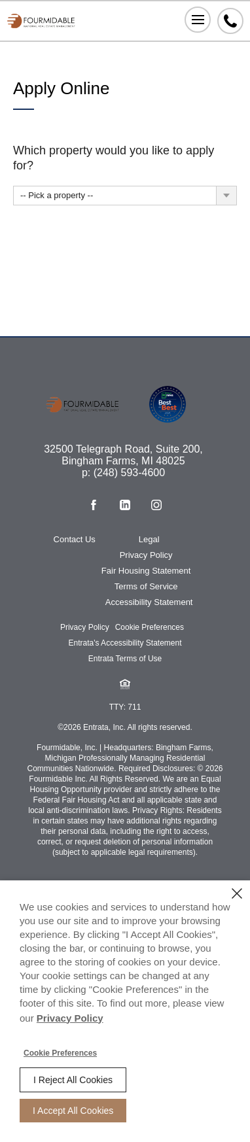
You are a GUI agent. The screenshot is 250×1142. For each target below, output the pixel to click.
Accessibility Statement (149, 602)
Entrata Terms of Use (125, 658)
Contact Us (75, 539)
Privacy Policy (146, 555)
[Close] (237, 893)
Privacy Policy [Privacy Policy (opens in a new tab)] (70, 1018)
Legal (149, 539)
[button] (125, 684)
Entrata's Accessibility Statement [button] (124, 643)
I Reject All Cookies (73, 1080)
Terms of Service (146, 586)
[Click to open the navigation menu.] (198, 20)
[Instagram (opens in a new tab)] (156, 505)
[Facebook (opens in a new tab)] (93, 505)
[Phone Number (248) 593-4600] (230, 21)
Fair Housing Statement (146, 571)
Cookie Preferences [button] (149, 627)
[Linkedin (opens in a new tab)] (125, 505)
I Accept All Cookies (73, 1110)
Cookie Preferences (60, 1053)
